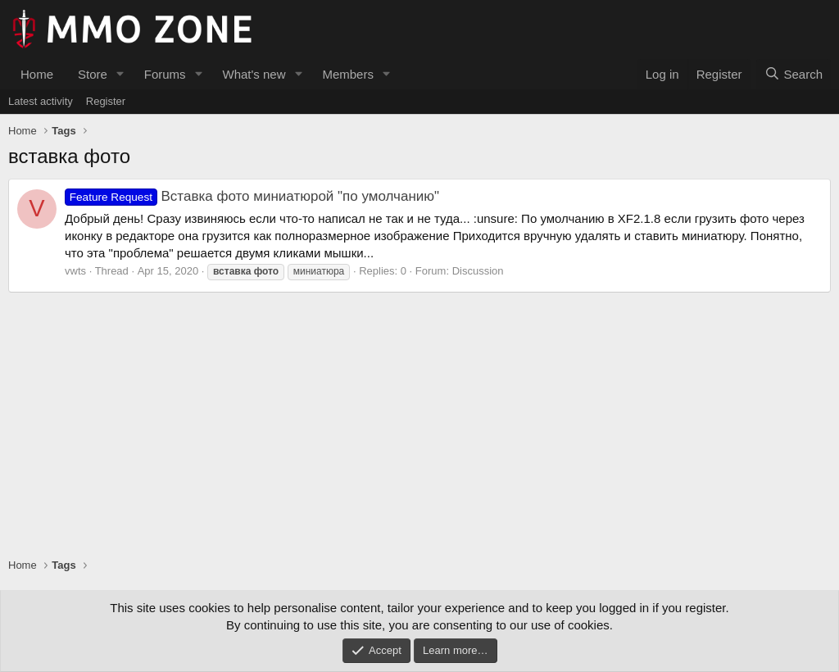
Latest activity (40, 101)
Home (36, 74)
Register (105, 101)
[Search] (793, 74)
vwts (75, 271)
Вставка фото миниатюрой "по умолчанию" (252, 196)
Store (92, 74)
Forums (165, 74)
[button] (120, 74)
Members (348, 74)
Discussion (478, 271)
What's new (253, 74)
